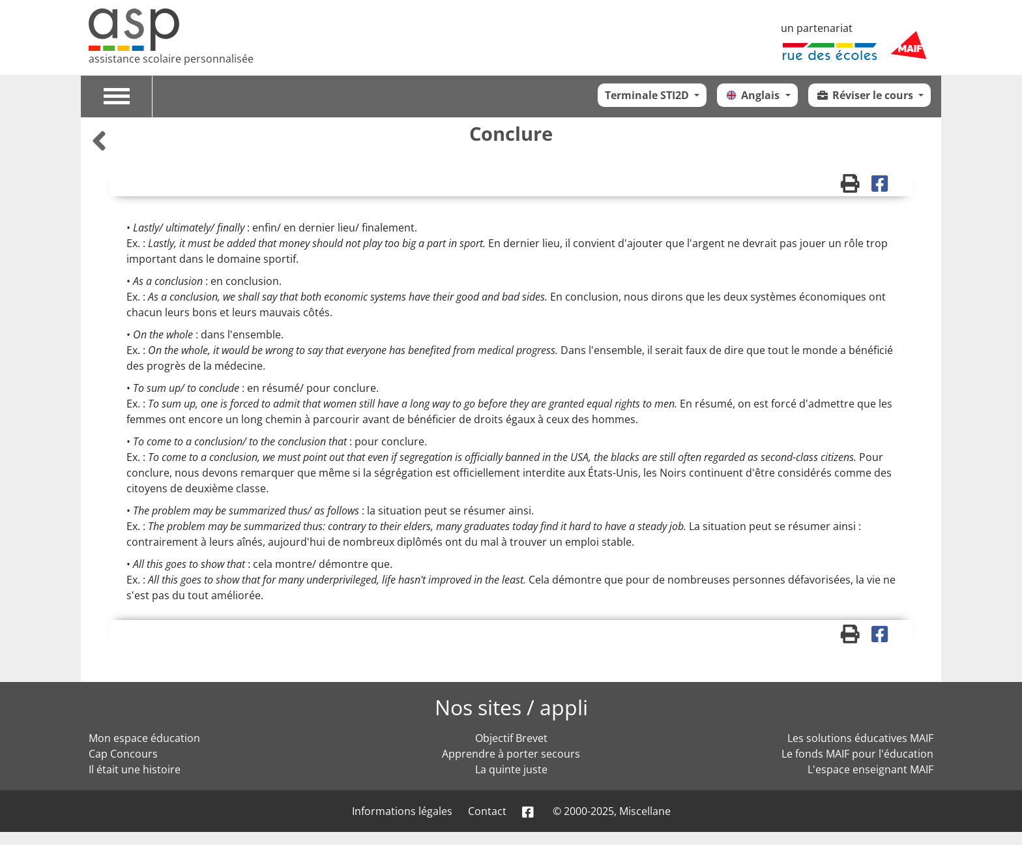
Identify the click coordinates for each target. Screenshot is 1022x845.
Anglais (753, 95)
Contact (487, 811)
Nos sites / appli (511, 707)
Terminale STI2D (648, 95)
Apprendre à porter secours (511, 754)
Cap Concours (123, 754)
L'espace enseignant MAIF (870, 769)
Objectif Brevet (511, 738)
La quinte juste (511, 769)
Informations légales (402, 811)
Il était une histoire (135, 769)
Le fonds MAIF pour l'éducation (857, 754)
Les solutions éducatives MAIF (860, 738)
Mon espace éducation (144, 738)
